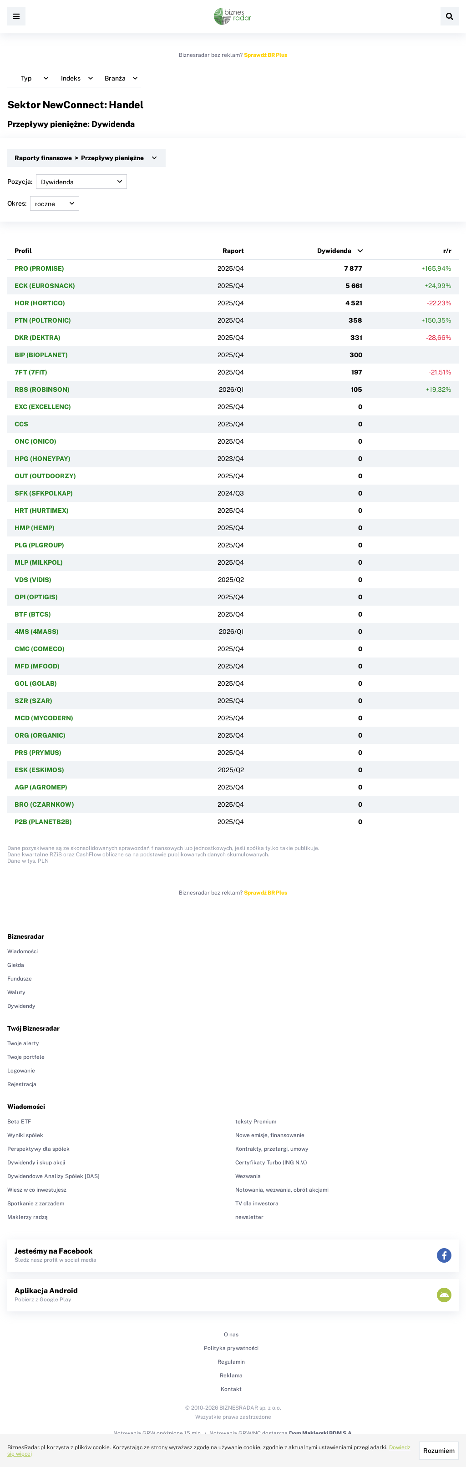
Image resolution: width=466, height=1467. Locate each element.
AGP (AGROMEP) (41, 787)
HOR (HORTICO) (40, 303)
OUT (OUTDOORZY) (45, 476)
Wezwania (248, 1176)
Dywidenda (334, 250)
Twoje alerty (23, 1043)
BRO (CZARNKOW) (44, 804)
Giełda (15, 965)
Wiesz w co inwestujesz (36, 1190)
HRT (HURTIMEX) (42, 510)
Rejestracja (21, 1084)
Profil (23, 250)
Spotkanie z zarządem (35, 1203)
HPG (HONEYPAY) (43, 458)
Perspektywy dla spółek (38, 1149)
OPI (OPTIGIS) (36, 597)
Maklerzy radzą (27, 1217)
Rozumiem (439, 1450)
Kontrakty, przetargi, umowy (272, 1149)
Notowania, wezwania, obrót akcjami (282, 1190)
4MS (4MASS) (37, 631)
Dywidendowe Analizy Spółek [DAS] (53, 1176)
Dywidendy (21, 1006)
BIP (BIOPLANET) (41, 355)
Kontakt (231, 1389)
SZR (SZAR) (33, 700)
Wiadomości (22, 951)
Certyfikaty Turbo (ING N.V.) (271, 1162)
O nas (231, 1334)
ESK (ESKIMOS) (39, 770)
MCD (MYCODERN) (44, 718)
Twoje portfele (26, 1057)
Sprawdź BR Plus (265, 55)
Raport (233, 250)
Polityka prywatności (231, 1348)
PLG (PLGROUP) (39, 545)
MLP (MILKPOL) (39, 562)
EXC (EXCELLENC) (43, 406)
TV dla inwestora (257, 1203)
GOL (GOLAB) (36, 683)
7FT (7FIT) (31, 372)
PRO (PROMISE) (39, 268)
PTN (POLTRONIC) (43, 320)
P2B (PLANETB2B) (43, 821)
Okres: (43, 203)
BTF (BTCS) (33, 614)
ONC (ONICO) (35, 441)
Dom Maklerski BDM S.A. (321, 1433)
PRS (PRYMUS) (38, 752)
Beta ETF (19, 1121)
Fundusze (19, 979)
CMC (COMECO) (40, 649)
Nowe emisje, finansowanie (269, 1135)
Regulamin (231, 1362)
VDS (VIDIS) (33, 579)
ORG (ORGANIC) (40, 735)
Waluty (16, 992)
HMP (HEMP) (35, 527)
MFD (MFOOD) (37, 666)
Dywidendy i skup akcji (36, 1162)
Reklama (231, 1375)
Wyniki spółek (25, 1135)
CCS (21, 424)
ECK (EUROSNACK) (45, 285)
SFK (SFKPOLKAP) (44, 493)
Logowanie (21, 1070)
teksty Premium (255, 1121)
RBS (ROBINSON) (42, 389)
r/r (447, 250)
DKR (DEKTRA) (38, 337)
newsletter (249, 1217)
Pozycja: (67, 181)
